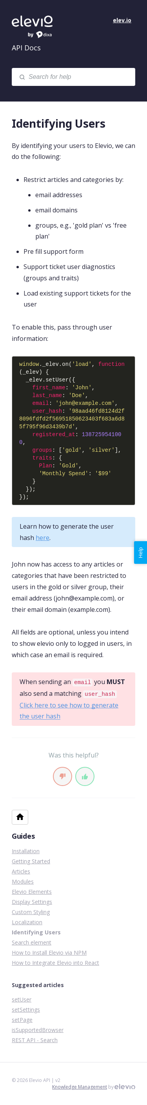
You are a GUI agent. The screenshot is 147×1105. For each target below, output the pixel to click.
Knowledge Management (79, 1087)
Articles (21, 871)
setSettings (26, 1009)
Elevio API (39, 27)
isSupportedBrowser (38, 1030)
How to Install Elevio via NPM (49, 952)
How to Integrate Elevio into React (55, 962)
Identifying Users (36, 932)
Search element (31, 942)
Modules (23, 881)
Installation (26, 851)
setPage (22, 1019)
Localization (27, 922)
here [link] (42, 537)
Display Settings (32, 901)
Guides (23, 836)
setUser (21, 999)
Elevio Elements (32, 891)
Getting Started (31, 861)
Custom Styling (31, 912)
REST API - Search (35, 1040)
